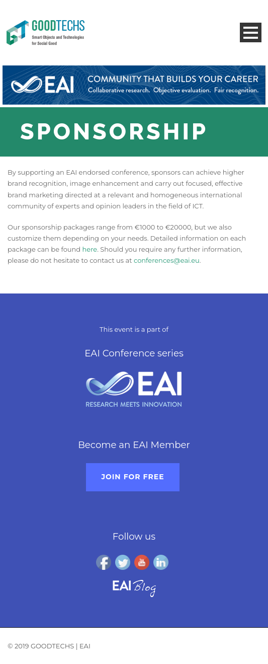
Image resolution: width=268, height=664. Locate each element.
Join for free (132, 476)
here (90, 249)
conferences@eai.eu (167, 260)
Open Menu (250, 32)
